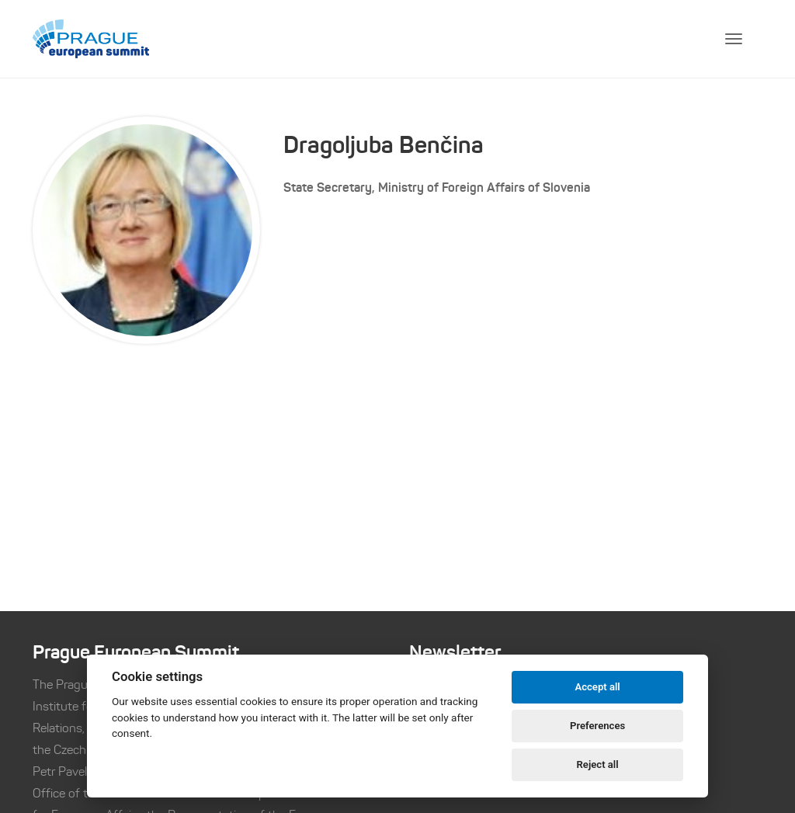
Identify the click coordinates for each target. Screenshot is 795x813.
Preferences (597, 725)
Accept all (597, 687)
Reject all (598, 764)
